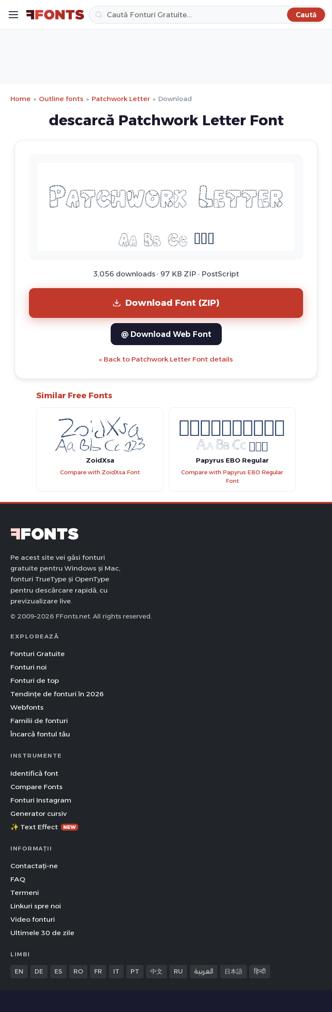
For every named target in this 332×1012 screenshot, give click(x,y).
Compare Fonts (36, 787)
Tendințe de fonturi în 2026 (57, 694)
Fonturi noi (28, 667)
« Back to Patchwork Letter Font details (166, 359)
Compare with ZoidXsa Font (100, 472)
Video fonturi (32, 919)
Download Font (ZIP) (166, 302)
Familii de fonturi (39, 721)
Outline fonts (61, 99)
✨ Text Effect (44, 827)
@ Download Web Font (166, 334)
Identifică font (34, 773)
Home (20, 99)
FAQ (17, 879)
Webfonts (27, 707)
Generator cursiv (38, 813)
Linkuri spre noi (35, 906)
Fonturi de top (34, 680)
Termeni (24, 892)
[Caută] (208, 15)
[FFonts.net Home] (55, 15)
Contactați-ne (34, 866)
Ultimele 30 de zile (42, 933)
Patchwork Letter (121, 99)
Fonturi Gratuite (37, 654)
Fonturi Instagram (40, 800)
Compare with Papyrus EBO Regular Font (232, 477)
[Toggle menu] (13, 15)
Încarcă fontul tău (40, 734)
